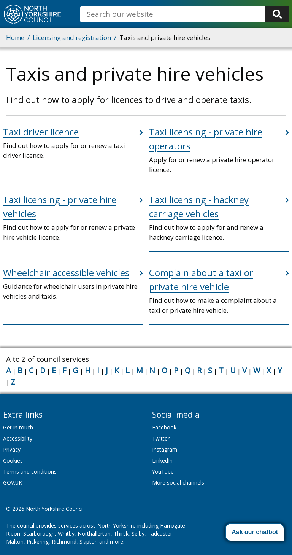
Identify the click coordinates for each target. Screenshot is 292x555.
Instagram (164, 449)
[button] (254, 532)
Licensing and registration (72, 37)
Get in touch (18, 427)
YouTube (163, 471)
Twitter (161, 438)
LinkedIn (162, 460)
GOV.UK (12, 482)
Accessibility (17, 438)
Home (15, 37)
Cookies (13, 460)
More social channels (178, 482)
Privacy (12, 449)
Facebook (164, 427)
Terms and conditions (30, 471)
